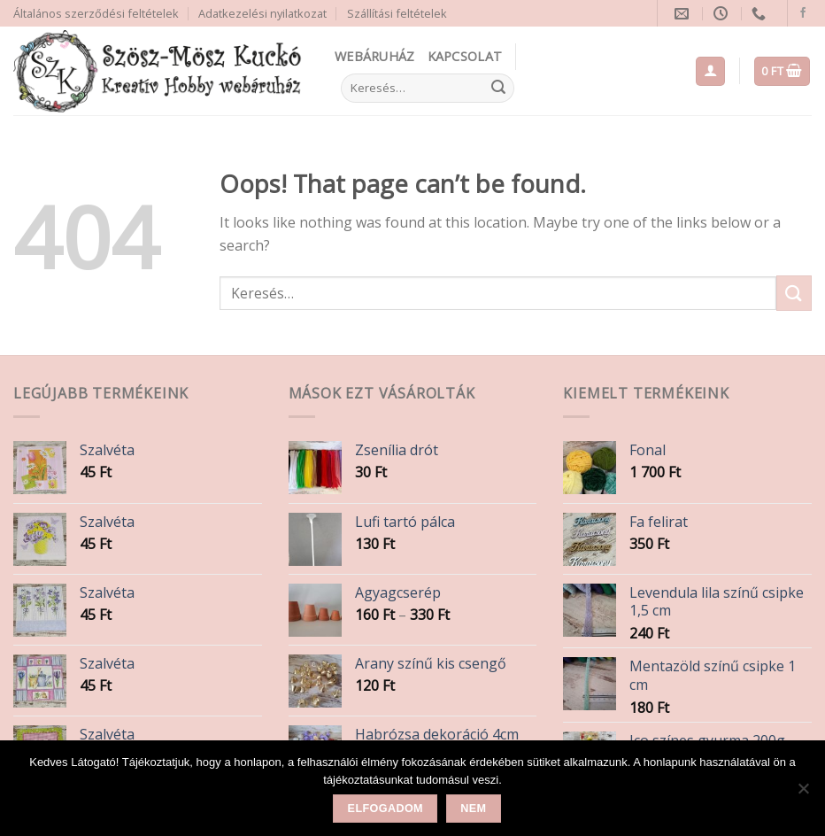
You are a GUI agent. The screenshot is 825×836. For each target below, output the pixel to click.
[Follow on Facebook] (803, 13)
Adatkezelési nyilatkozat (262, 13)
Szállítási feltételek (397, 13)
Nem (473, 808)
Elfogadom (385, 808)
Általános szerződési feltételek (96, 13)
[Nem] (803, 793)
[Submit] (498, 89)
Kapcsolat (465, 56)
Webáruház (375, 56)
